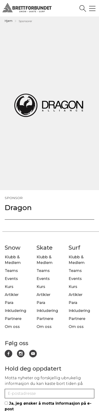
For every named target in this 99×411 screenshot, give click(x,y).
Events (11, 278)
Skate (45, 247)
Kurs (9, 286)
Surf (74, 247)
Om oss (12, 326)
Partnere (13, 318)
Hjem (8, 21)
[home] (43, 8)
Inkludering (15, 310)
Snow (13, 247)
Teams (11, 270)
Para (9, 302)
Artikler (12, 294)
